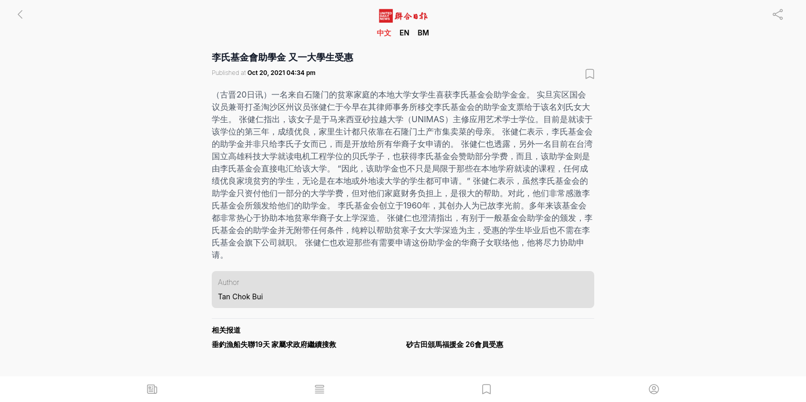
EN (404, 32)
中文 (384, 32)
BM (423, 32)
